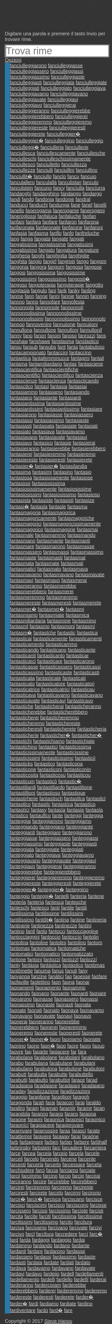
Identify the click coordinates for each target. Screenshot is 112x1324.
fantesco (40, 907)
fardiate (68, 1303)
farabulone (70, 1068)
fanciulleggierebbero (32, 116)
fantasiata (43, 426)
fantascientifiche (60, 369)
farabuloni (93, 1068)
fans (101, 335)
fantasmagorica (58, 512)
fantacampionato (28, 352)
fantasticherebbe (28, 712)
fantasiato (20, 431)
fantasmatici (23, 569)
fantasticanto (51, 655)
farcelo (31, 1159)
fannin (82, 296)
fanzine (39, 976)
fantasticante (81, 650)
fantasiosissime (75, 489)
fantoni (34, 959)
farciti (45, 1216)
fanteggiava (48, 855)
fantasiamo (51, 392)
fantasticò (46, 781)
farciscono (77, 1205)
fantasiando (76, 392)
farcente (87, 1159)
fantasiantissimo (61, 409)
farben (51, 1142)
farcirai (92, 1176)
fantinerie (20, 925)
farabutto (38, 1080)
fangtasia (20, 290)
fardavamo (39, 1268)
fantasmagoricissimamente (72, 523)
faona (68, 982)
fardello (64, 1279)
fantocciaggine (82, 931)
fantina (61, 919)
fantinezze (66, 925)
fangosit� (79, 279)
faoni (55, 1039)
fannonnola (22, 307)
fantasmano (22, 540)
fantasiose (82, 477)
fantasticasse (24, 666)
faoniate (92, 1039)
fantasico (43, 443)
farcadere (72, 1147)
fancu (73, 176)
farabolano (93, 1057)
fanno (32, 301)
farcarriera (95, 1147)
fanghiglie (78, 255)
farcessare (73, 1164)
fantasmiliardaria (28, 620)
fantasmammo (50, 535)
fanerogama (39, 210)
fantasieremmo (50, 454)
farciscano (73, 1199)
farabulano (21, 1068)
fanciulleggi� (24, 147)
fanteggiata (22, 849)
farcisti (96, 1210)
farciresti (19, 1192)
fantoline (39, 942)
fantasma (77, 506)
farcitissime (90, 1216)
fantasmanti (77, 540)
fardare (35, 1251)
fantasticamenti (85, 638)
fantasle (57, 506)
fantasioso (89, 494)
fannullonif (91, 330)
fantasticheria (91, 729)
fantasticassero (56, 666)
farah (38, 1102)
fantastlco (20, 804)
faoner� (19, 1039)
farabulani (84, 1063)
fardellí (81, 1279)
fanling (88, 290)
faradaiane (45, 1085)
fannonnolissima (27, 313)
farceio (60, 1153)
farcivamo (36, 1227)
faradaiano (93, 1085)
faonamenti (22, 987)
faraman (49, 1108)
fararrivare (21, 1130)
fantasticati (74, 678)
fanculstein (21, 188)
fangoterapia (42, 285)
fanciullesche (91, 153)
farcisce (94, 1199)
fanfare (49, 221)
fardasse (75, 1251)
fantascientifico (58, 375)
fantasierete (79, 459)
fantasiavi (76, 437)
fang (14, 238)
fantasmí (85, 626)
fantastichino (23, 746)
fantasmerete (87, 602)
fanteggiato (22, 855)
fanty (15, 965)
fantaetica (20, 358)
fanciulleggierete (27, 134)
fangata (42, 238)
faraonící (19, 1125)
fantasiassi (21, 420)
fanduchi (38, 205)
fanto (41, 931)
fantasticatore (50, 683)
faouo (98, 1046)
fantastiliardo (51, 787)
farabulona (45, 1068)
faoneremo (21, 1033)
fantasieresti (52, 459)
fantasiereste (24, 459)
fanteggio (20, 896)
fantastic (66, 632)
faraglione (39, 1097)
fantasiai (78, 386)
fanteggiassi (85, 838)
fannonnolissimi (26, 318)
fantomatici (21, 954)
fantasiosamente (51, 477)
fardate (51, 1262)
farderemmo (70, 1290)
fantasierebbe (55, 448)
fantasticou (79, 775)
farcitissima (64, 1216)
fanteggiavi (84, 860)
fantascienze (23, 380)
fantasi (41, 386)
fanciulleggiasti (26, 82)
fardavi (17, 1273)
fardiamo (49, 1303)
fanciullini (64, 170)
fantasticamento (27, 644)
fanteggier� (23, 889)
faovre (16, 1051)
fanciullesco (22, 164)
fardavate (85, 1268)
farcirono (91, 1192)
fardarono (54, 1251)
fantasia (58, 386)
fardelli (48, 1279)
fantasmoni (63, 626)
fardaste (86, 1256)
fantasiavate (52, 437)
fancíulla (75, 188)
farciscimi (36, 1205)
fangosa (74, 267)
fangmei (66, 261)
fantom (94, 942)
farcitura (83, 1222)
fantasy (39, 810)
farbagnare (31, 1142)
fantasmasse (80, 546)
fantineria (96, 919)
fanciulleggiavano (69, 93)
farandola (20, 1113)
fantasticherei (24, 717)
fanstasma (62, 341)
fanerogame (66, 210)
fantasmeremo (62, 597)
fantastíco (85, 804)
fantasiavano (23, 437)
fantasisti (63, 500)
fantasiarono (23, 414)
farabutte (58, 1074)
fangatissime (52, 244)
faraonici (74, 1119)
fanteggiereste (25, 883)
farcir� (17, 1199)
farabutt (18, 1074)
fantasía (56, 810)
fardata (34, 1262)
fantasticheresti (26, 729)
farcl (30, 1234)
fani (52, 290)
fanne (42, 296)
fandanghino (45, 193)
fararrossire (45, 1130)
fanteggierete (87, 883)
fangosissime (71, 272)
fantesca (54, 902)
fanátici (56, 976)
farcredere (66, 1234)
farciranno (20, 1181)
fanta (72, 347)
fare (68, 1310)
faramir (84, 1108)
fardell (67, 1273)
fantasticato (22, 683)
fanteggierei (22, 877)
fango (83, 261)
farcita (16, 1216)
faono (33, 1046)
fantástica (50, 965)
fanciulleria (52, 147)
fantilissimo (22, 919)
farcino (50, 1176)
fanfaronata (22, 227)
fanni (54, 296)
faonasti (64, 1004)
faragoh (81, 1097)
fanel (87, 205)
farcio (65, 1176)
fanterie (96, 896)
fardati (67, 1262)
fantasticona (69, 763)
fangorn (56, 267)
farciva (17, 1227)
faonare (98, 993)
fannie (67, 296)
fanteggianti (22, 832)
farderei (47, 1290)
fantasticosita (24, 775)
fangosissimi (23, 279)
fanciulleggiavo (26, 105)
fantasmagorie (59, 529)
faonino (18, 1046)
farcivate (78, 1227)
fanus (58, 970)
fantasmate (47, 563)
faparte (40, 1051)
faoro (85, 1046)
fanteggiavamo (78, 855)
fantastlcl (96, 798)
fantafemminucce (50, 358)
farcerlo (53, 1164)
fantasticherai (49, 706)
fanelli (100, 205)
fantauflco (40, 815)
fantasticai (21, 638)
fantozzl (69, 959)
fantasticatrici (55, 689)
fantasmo (40, 626)
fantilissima (22, 913)
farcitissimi (21, 1222)
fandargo (92, 193)
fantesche (75, 902)
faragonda (21, 1102)
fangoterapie (70, 285)
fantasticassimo (26, 672)
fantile (67, 907)
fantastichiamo (49, 741)
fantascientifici (25, 375)
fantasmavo (47, 580)
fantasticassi (87, 666)
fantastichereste (63, 723)
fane (75, 205)
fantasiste (42, 500)
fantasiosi (20, 483)
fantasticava (23, 695)
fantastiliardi (23, 787)
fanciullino (86, 170)
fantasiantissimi (26, 409)
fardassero (21, 1256)
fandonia (44, 199)
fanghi (38, 255)
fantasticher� (55, 735)
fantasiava (43, 431)
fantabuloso (91, 347)
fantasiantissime (63, 403)
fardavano (62, 1268)
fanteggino (77, 889)
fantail (97, 358)
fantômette (21, 970)
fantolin (91, 937)
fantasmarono (50, 546)
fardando (42, 1245)
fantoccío (72, 937)
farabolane (45, 1057)
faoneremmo (72, 1027)
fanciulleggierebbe (70, 110)
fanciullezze (22, 170)
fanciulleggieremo (72, 122)
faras (64, 1130)
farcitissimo (46, 1222)
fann (29, 296)
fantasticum (22, 781)
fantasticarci (23, 661)
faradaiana (21, 1085)
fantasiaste (77, 420)
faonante (60, 993)
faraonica (54, 1119)
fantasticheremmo (59, 717)
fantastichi (21, 741)
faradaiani (69, 1085)
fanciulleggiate (91, 82)
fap (28, 1051)
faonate (18, 1010)
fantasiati (88, 426)
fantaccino (80, 352)
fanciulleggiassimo (30, 76)
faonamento (48, 987)
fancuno (43, 188)
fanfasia (18, 233)
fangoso (18, 285)
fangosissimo (52, 279)
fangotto (94, 285)
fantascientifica (26, 369)
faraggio (18, 1097)
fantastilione (79, 787)
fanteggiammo (47, 821)
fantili (81, 907)
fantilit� (44, 919)
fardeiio (51, 1273)
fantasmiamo (24, 615)
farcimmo (31, 1176)
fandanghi (20, 193)
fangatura (66, 250)
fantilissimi (72, 913)
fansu (16, 347)
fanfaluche (70, 216)
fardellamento (24, 1279)
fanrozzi (86, 335)
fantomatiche (72, 948)
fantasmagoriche (76, 518)
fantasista (20, 500)
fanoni (54, 335)
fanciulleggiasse (65, 65)
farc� (96, 1234)
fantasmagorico (26, 529)
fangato (47, 250)
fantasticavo (80, 700)
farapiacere (42, 1125)
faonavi (64, 1016)
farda (25, 1240)
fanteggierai (49, 866)
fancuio (88, 176)
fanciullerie (77, 147)
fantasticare (49, 661)
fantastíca (62, 804)
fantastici (48, 746)
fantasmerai (74, 580)
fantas (70, 364)
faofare (99, 976)
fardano (62, 1245)
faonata (83, 1004)
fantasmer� (23, 609)
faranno (39, 1113)
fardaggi (41, 1240)
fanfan (89, 216)
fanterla (18, 902)
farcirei (17, 1187)
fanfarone (72, 227)
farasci (78, 1130)
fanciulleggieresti (67, 127)
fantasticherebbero (67, 712)
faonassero (66, 999)
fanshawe (39, 341)
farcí (83, 1234)
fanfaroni (93, 227)
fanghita (18, 261)
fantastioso (48, 793)
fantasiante (46, 397)
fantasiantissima (27, 403)
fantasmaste (23, 557)
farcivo (17, 1234)
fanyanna (20, 976)
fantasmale (22, 535)
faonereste (46, 1033)
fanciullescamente (56, 153)
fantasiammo (24, 392)
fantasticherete (60, 729)
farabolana (21, 1057)
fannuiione (64, 324)
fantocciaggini (25, 937)
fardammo (21, 1245)
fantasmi (75, 609)
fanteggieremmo (54, 877)
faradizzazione (43, 1091)
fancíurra (95, 188)
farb (14, 1142)
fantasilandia (73, 466)
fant (62, 347)
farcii (15, 1176)
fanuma (42, 970)
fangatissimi (80, 244)
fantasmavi (21, 580)
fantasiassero (78, 414)
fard (14, 1240)
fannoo (17, 324)
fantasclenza (52, 380)
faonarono (21, 999)
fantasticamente (50, 638)
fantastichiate (80, 741)
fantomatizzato (77, 954)
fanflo (55, 233)
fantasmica (77, 615)
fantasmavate (89, 574)
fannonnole (47, 307)
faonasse (43, 999)
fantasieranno (24, 448)
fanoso (69, 335)
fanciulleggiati (24, 88)
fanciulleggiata (58, 82)
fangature (88, 250)
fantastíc (41, 804)
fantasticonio (77, 769)
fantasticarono (79, 661)
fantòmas (95, 965)
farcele (92, 1153)
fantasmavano (58, 574)
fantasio (83, 472)
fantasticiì (85, 758)
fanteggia (93, 815)
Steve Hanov (58, 1321)
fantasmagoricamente (33, 518)
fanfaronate (48, 227)
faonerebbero (24, 1027)
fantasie (62, 443)
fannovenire (39, 324)
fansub (30, 347)
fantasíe (75, 810)
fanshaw (19, 341)
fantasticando (24, 650)
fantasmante (50, 540)
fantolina (19, 942)
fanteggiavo (22, 866)
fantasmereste (25, 602)
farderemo (96, 1290)
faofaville (19, 982)
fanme (16, 296)
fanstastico (87, 341)
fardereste (21, 1297)
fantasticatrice (25, 689)
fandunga (59, 205)
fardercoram (48, 1285)
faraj (80, 1102)
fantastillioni (22, 793)
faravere (42, 1136)
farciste (80, 1210)
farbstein (41, 1147)
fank (62, 290)
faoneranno (41, 1021)
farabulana (36, 1063)
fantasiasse (50, 414)
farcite (31, 1216)
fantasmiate (51, 615)
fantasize (84, 500)
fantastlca (74, 798)
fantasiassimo (49, 420)
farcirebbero (84, 1181)
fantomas (20, 948)
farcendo (49, 1159)
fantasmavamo (26, 574)
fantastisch (51, 798)
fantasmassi (56, 552)
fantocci (57, 931)
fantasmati (72, 563)
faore (73, 1046)
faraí (76, 1136)
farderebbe (74, 1285)
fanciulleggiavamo (29, 93)
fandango (71, 193)
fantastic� (69, 781)
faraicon (65, 1102)
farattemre (21, 1136)
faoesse (81, 976)
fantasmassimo (87, 552)
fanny (16, 335)
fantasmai (87, 529)
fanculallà (46, 182)
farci (40, 1170)
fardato (82, 1262)
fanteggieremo (88, 877)
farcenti (18, 1164)
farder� (84, 1297)
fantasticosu (53, 775)
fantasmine (59, 620)
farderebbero (24, 1290)
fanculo (91, 182)
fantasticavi (53, 700)
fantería (35, 902)
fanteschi (19, 907)
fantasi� (19, 506)
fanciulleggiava (89, 88)
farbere (81, 1142)
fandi (15, 199)
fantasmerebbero (28, 591)
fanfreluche (87, 233)
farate (93, 1130)
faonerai (18, 1021)
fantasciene (90, 364)
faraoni (35, 1119)
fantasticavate (25, 700)
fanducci (19, 205)
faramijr (67, 1108)
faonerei (49, 1027)
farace (78, 1080)
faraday (18, 1091)
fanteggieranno (79, 866)
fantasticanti (23, 655)
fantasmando (81, 535)
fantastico (44, 763)
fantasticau (83, 689)
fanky (74, 290)
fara (82, 1051)
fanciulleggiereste (29, 127)
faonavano (21, 1016)
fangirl (49, 261)
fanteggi (73, 815)
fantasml (19, 626)
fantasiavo (21, 443)
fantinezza (42, 925)
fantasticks (21, 763)
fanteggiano (52, 826)
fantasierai (84, 443)
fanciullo (42, 176)
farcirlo (56, 1192)
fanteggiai (20, 821)
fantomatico (47, 954)
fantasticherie (24, 735)
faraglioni (61, 1097)
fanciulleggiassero (29, 71)
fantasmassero (26, 552)
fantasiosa (21, 477)
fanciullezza (74, 164)
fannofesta (72, 301)
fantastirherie (24, 798)
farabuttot (59, 1080)
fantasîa (94, 810)
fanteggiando (24, 826)
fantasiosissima (48, 483)
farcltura (45, 1234)
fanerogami (92, 210)
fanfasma (38, 233)
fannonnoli (72, 307)
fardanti (18, 1251)
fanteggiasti (84, 843)
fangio (35, 261)
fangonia (19, 267)
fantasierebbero (89, 448)
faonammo (74, 987)
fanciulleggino (59, 140)
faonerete (92, 1033)
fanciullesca (22, 153)
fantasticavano (87, 695)
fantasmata (22, 563)
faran (99, 1108)
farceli (16, 1159)
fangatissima (23, 244)
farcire (40, 1181)
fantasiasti (21, 426)
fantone (18, 959)
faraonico (95, 1119)
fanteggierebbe (26, 872)
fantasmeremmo (27, 597)
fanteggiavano (25, 860)
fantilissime (47, 913)
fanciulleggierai (59, 105)
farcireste (83, 1187)
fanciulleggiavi (63, 99)
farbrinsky (20, 1147)
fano (28, 335)
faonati (34, 1010)
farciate (88, 1170)
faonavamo (92, 1010)
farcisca (52, 1199)
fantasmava (75, 569)
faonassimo (22, 1004)
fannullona (21, 330)
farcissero (20, 1210)
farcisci (17, 1205)
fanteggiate (47, 849)
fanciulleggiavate (28, 99)
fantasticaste (58, 672)
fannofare (50, 301)
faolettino (40, 982)
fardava (18, 1268)
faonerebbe (67, 1021)
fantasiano (21, 397)
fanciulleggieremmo (31, 122)
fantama (18, 364)
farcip (78, 1176)
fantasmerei (61, 591)
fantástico (72, 965)
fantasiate (66, 426)
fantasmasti (50, 557)
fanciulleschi (23, 158)
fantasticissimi (25, 758)
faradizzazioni (75, 1091)
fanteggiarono (77, 832)
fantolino (77, 942)
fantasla (39, 506)
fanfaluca (47, 216)
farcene (69, 1159)
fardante (81, 1245)
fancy (59, 188)
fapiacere (59, 1051)
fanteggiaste (57, 843)
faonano (40, 993)
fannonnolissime (64, 313)
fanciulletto (48, 164)
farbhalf (99, 1142)
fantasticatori (80, 683)
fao (68, 976)
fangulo (39, 290)
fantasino (63, 472)
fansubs (47, 347)
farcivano (58, 1227)
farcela (76, 1153)
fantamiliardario (45, 364)
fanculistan (69, 182)
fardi (33, 1303)
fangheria (20, 255)
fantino (17, 931)
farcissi (39, 1210)
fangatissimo (23, 250)
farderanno (21, 1285)
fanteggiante (79, 826)
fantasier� (21, 466)
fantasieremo (81, 454)
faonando (20, 993)
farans (71, 1113)
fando (28, 199)
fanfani (17, 221)
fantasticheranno (83, 706)
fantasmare (22, 546)
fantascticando (83, 380)
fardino (85, 1303)
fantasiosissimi (25, 494)
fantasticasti (86, 672)
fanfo (68, 233)
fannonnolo (93, 318)
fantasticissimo (57, 758)
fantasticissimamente (32, 752)
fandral (82, 199)
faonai (82, 982)
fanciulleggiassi (66, 71)
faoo (61, 1046)
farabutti (18, 1080)
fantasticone (23, 769)
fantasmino (84, 620)
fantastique (73, 793)
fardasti (18, 1262)
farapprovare (69, 1125)
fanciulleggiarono (28, 65)
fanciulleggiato (56, 88)
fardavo (34, 1273)
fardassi (42, 1256)
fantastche (44, 632)
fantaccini (57, 352)
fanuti (71, 970)
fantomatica (43, 948)
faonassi (89, 999)
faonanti (79, 993)
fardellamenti (89, 1273)
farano (56, 1113)
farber (66, 1142)
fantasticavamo (53, 695)
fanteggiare (48, 832)
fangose (93, 267)
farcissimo (60, 1210)
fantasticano (53, 650)
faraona (88, 1113)
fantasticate (48, 678)
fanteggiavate (56, 860)
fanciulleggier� (63, 134)
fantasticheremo (27, 723)
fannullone (45, 330)
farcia (52, 1170)
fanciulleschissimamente (64, 158)
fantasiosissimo (59, 494)
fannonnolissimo (62, 318)
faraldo (93, 1102)
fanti (55, 907)
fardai (79, 1240)
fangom (98, 261)
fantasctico (21, 386)
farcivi (95, 1227)
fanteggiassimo (26, 843)
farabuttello (81, 1074)
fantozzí (88, 959)
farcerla (35, 1164)
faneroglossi (23, 216)
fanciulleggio (89, 140)
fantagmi (80, 358)
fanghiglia (56, 255)
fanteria (78, 896)
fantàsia (30, 965)
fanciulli (45, 170)
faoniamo (72, 1039)
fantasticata (22, 678)
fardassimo (65, 1256)
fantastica (87, 632)
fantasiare (91, 409)
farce (15, 1153)
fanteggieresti (56, 883)
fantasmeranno (26, 586)
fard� (55, 1310)
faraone (18, 1119)
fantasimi (42, 472)
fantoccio (51, 937)
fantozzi (51, 959)
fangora (38, 267)
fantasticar (77, 655)
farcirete (38, 1192)
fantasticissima (75, 746)
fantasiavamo (70, 431)
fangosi (18, 272)
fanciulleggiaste (68, 76)
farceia (44, 1153)
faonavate (44, 1016)
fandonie (64, 199)
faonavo (82, 1016)
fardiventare (23, 1310)
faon (56, 982)
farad (92, 1080)
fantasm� (21, 632)
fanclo (59, 176)
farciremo (61, 1187)
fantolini (57, 942)
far (73, 1051)
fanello (17, 210)
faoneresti (69, 1033)
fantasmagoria (25, 512)
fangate (60, 238)
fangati (77, 238)
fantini (84, 925)
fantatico (19, 815)
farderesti (43, 1297)
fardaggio (61, 1240)
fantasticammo (61, 644)
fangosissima (41, 272)
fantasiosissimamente (33, 489)
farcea (29, 1153)
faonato (51, 1010)
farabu (17, 1063)
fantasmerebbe (60, 586)
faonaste (45, 1004)
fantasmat (74, 557)
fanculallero (22, 182)
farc (56, 1147)
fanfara (33, 221)
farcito (66, 1222)
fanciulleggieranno (29, 110)
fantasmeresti (56, 602)
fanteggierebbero (62, 872)
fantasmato (49, 569)
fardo (42, 1310)
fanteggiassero (55, 838)
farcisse (98, 1205)
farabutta (37, 1074)
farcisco (56, 1205)
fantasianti (70, 397)
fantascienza (89, 375)
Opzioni (13, 60)
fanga (27, 238)
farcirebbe (59, 1181)
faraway (61, 1136)
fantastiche (21, 706)
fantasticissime (73, 752)
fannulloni (68, 330)
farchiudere (22, 1170)
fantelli (62, 896)
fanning (98, 296)
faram (32, 1108)
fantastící (20, 810)
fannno (17, 301)
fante (57, 815)
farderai (98, 1279)
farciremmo (38, 1187)
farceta (94, 1164)
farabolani (69, 1057)
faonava (69, 1010)
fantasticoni (49, 769)
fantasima (20, 472)
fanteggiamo (78, 821)
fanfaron (68, 221)
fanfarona (88, 221)
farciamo (68, 1170)
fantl (30, 931)
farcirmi (73, 1192)
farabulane (60, 1063)
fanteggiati (72, 849)
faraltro (17, 1108)
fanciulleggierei (71, 116)
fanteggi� (42, 896)
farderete (64, 1297)
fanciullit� (21, 176)
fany (83, 970)
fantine (77, 919)
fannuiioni (87, 324)
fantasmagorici (25, 523)
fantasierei (21, 454)
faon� (48, 1046)
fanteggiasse (23, 838)
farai (50, 1102)
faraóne (90, 1136)
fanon (40, 335)
